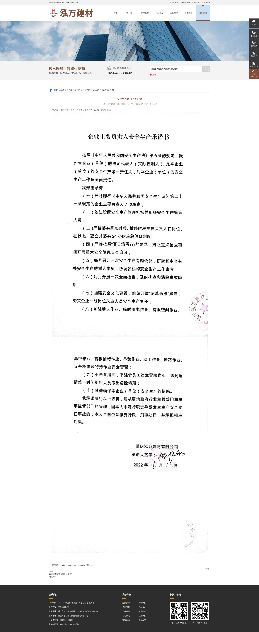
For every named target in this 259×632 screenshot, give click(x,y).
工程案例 (174, 13)
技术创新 (189, 13)
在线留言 (207, 3)
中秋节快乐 (53, 577)
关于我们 (130, 13)
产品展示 (159, 13)
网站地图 (175, 3)
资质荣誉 (145, 13)
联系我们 (196, 3)
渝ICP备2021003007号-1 (69, 624)
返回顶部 (126, 603)
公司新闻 (203, 13)
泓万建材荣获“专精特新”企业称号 (61, 574)
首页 (116, 13)
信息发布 (186, 3)
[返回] (207, 569)
